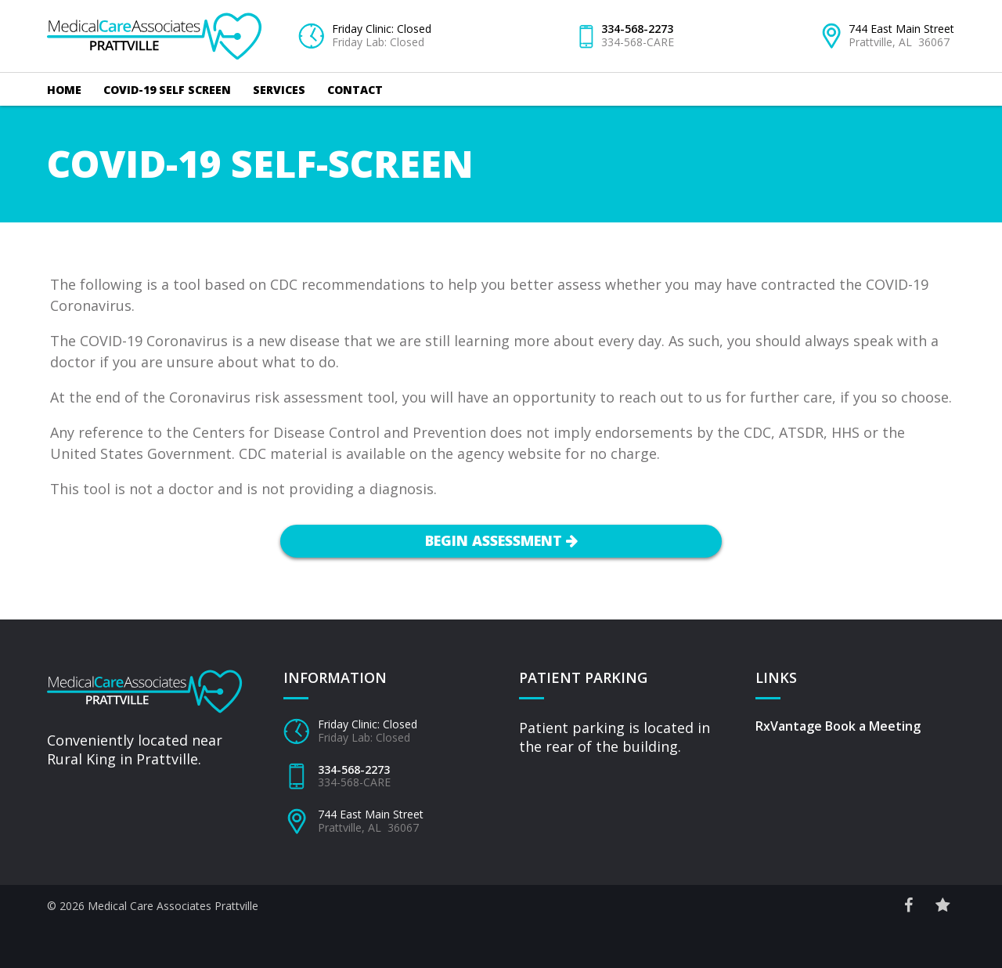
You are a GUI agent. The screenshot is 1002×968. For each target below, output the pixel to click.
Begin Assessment (501, 540)
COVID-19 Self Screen (167, 89)
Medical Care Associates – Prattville (154, 20)
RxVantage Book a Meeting (838, 726)
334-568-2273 (637, 28)
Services (279, 89)
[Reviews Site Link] (942, 905)
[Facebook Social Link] (908, 905)
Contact (355, 89)
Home (64, 89)
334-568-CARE (637, 41)
